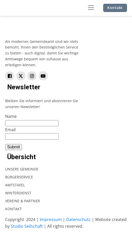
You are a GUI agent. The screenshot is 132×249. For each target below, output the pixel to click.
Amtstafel (15, 185)
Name (11, 116)
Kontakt (115, 7)
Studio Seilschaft (27, 226)
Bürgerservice (19, 177)
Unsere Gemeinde (21, 169)
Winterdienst (18, 192)
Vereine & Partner (22, 200)
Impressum (51, 219)
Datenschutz (78, 219)
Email (10, 129)
